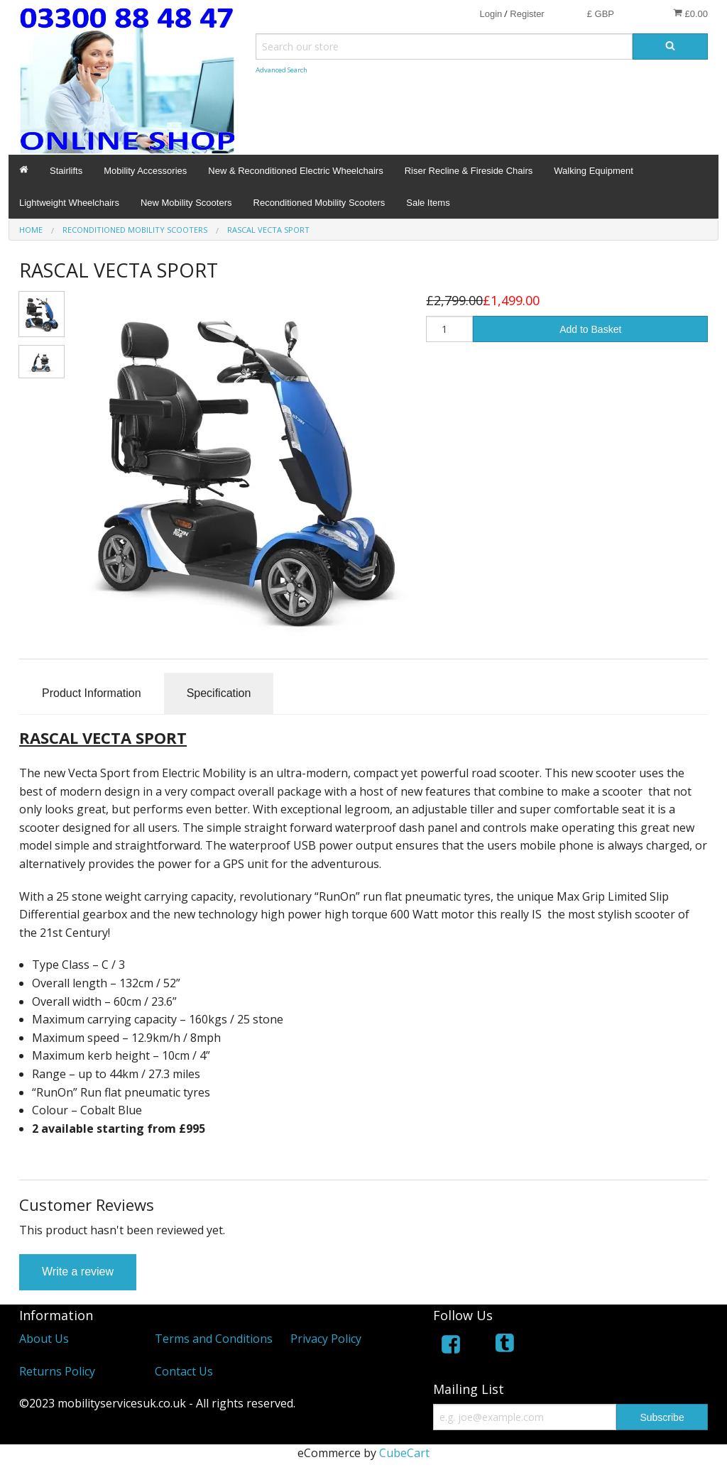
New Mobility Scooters (186, 202)
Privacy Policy (325, 1338)
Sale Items (427, 202)
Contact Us (184, 1371)
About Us (44, 1338)
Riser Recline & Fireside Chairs (469, 170)
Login (490, 14)
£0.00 (690, 13)
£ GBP (600, 14)
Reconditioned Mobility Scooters (319, 202)
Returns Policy (57, 1371)
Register (527, 14)
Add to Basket (590, 329)
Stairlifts (66, 170)
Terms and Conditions (214, 1338)
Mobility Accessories (145, 170)
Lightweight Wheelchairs (69, 202)
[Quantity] (449, 329)
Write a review (78, 1271)
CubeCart (404, 1453)
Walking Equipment (593, 170)
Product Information (91, 693)
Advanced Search (281, 70)
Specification (219, 693)
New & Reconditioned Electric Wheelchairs (295, 170)
